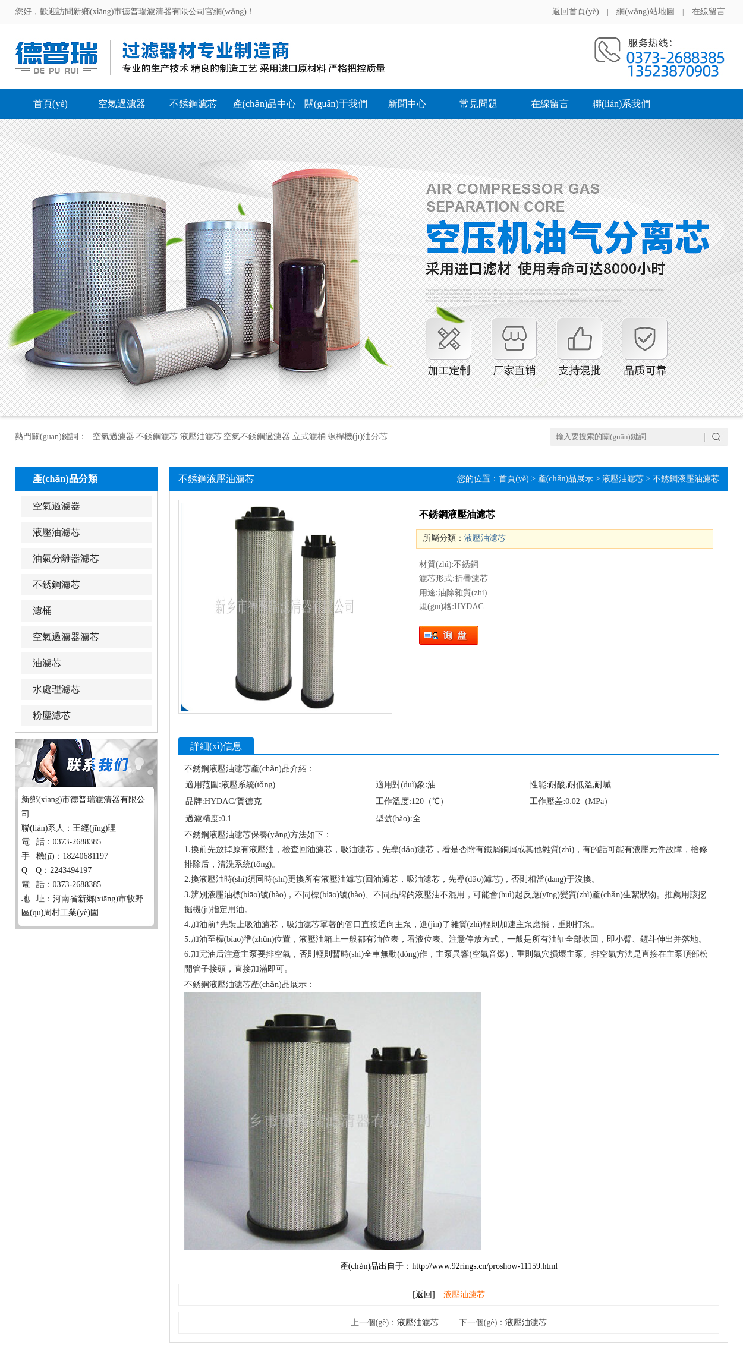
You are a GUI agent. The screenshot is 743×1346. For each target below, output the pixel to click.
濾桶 (42, 611)
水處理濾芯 (56, 689)
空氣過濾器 (122, 104)
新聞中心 (407, 104)
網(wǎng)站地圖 (645, 11)
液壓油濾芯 (56, 532)
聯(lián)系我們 (621, 104)
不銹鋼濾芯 (193, 104)
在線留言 (708, 11)
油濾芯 (47, 663)
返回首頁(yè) (575, 11)
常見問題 (478, 104)
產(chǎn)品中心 (265, 104)
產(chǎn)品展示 (566, 478)
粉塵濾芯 (52, 715)
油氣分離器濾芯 (66, 558)
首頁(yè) (50, 104)
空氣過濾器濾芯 (66, 637)
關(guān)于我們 (335, 104)
